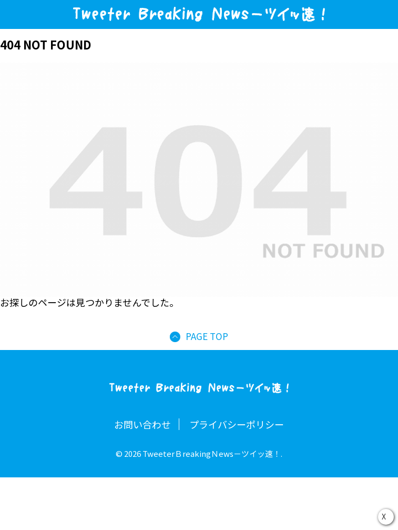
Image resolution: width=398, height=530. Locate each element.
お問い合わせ (142, 424)
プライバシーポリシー (236, 424)
